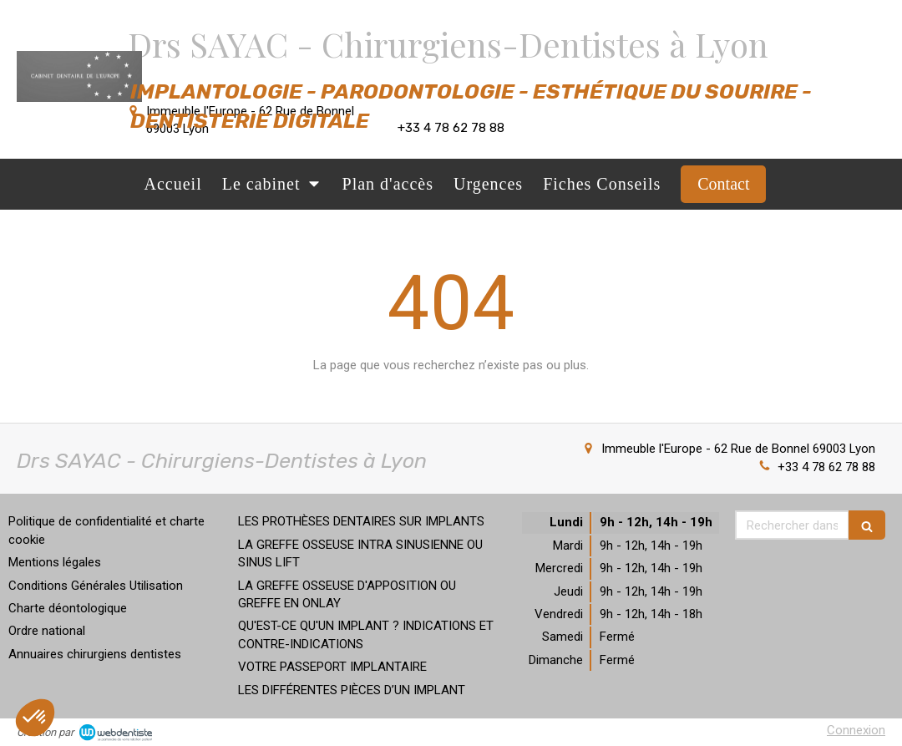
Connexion (856, 730)
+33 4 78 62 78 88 (826, 466)
